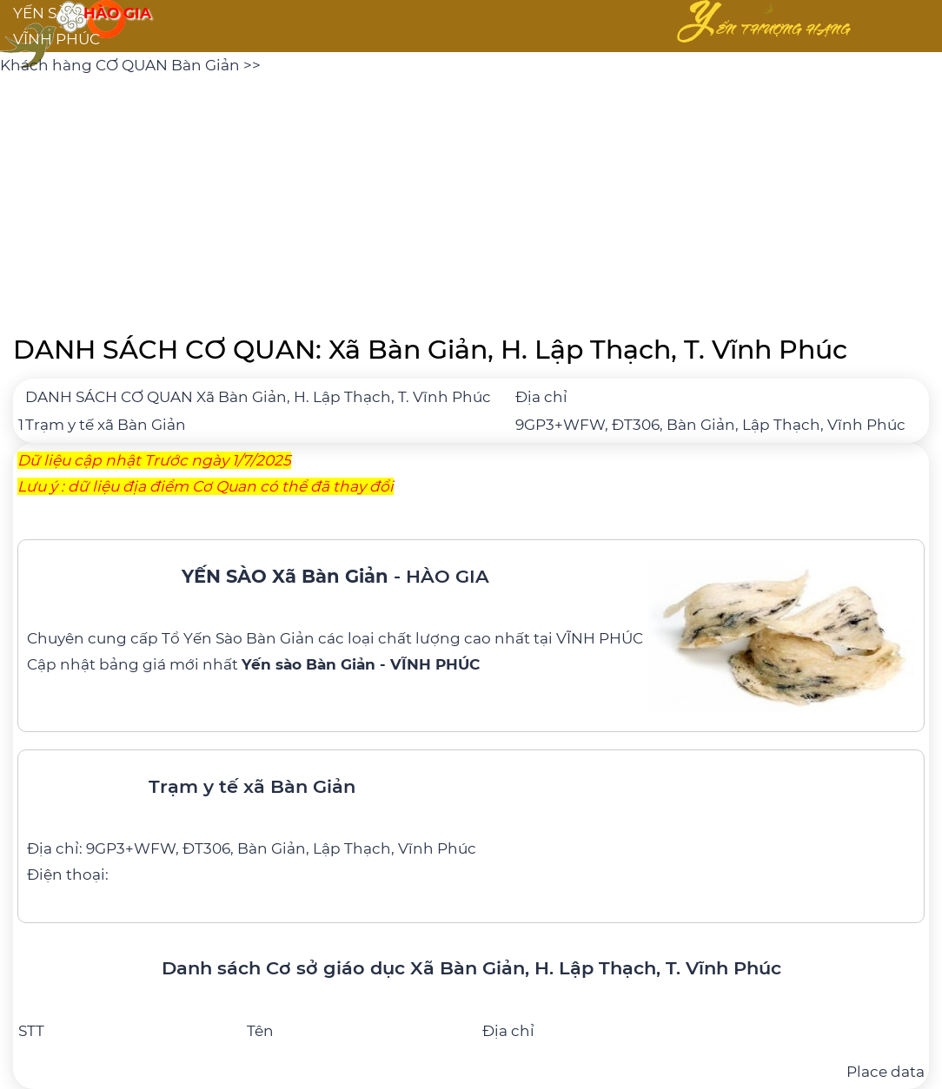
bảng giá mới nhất (289, 664)
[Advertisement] (471, 199)
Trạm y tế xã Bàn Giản (105, 424)
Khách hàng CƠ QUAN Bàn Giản (121, 65)
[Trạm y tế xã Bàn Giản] (471, 823)
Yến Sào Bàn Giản (249, 638)
